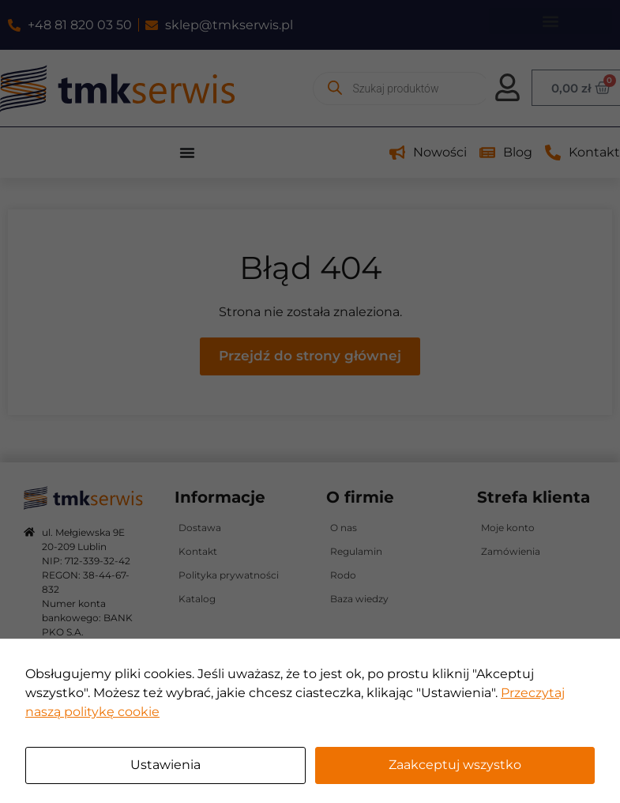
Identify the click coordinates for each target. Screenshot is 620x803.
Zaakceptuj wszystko (455, 764)
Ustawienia (165, 764)
